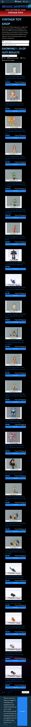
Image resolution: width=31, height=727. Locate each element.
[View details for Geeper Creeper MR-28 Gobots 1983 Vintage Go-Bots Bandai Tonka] (15, 597)
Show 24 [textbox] (24, 692)
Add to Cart (15, 84)
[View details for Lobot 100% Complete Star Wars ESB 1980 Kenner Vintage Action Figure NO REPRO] (15, 390)
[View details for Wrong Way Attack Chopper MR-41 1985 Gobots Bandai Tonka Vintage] (15, 572)
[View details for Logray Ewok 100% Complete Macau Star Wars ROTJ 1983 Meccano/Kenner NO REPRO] (15, 546)
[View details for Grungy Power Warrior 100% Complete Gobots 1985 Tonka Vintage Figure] (15, 258)
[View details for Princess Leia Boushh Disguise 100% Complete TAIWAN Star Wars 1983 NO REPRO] (15, 337)
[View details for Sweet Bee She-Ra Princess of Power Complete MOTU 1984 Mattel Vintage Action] (15, 126)
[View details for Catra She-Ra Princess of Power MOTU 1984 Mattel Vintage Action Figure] (15, 467)
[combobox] (15, 45)
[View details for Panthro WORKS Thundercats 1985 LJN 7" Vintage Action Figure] (15, 416)
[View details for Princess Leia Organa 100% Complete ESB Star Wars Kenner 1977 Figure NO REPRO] (15, 73)
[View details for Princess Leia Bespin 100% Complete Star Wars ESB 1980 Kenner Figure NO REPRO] (15, 153)
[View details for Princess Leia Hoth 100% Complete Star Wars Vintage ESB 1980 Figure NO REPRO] (15, 310)
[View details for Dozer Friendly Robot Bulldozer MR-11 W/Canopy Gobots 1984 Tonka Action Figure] (15, 622)
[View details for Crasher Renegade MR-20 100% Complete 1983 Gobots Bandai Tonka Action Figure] (15, 676)
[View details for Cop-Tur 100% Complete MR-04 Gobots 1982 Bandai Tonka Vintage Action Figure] (15, 649)
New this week (14, 58)
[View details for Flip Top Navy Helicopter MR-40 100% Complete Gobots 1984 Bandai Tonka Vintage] (15, 284)
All (4, 58)
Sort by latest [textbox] (6, 55)
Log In (25, 1)
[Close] (22, 711)
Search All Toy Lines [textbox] (9, 45)
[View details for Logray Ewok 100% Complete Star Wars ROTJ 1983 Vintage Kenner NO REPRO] (15, 520)
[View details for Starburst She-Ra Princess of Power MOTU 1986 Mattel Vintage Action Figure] (15, 99)
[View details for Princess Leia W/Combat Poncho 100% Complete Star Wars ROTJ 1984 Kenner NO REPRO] (15, 179)
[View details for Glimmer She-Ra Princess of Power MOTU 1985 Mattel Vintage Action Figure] (15, 442)
